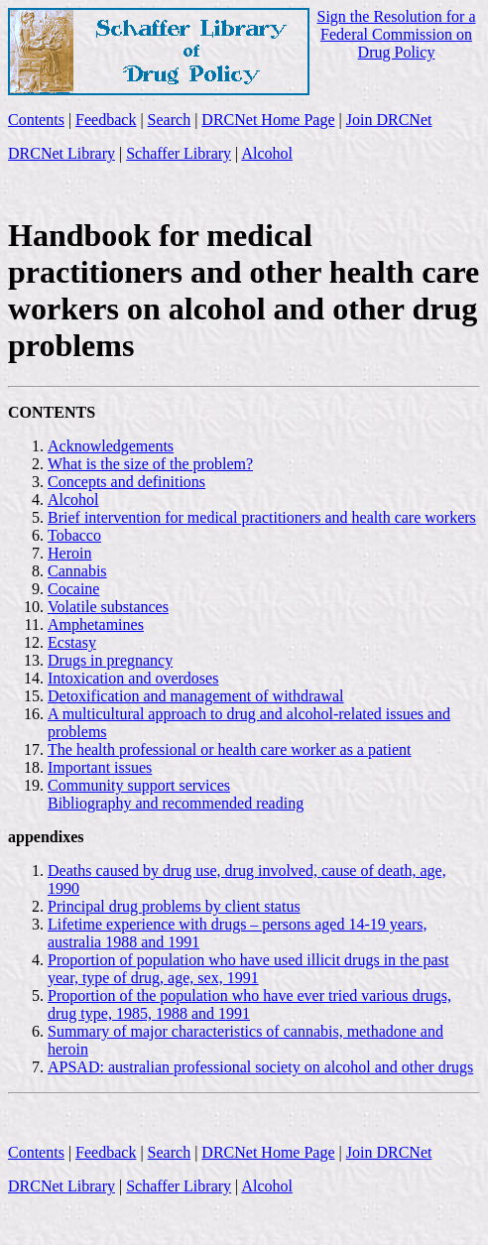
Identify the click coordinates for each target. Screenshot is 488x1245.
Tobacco (74, 535)
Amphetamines (96, 624)
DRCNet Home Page (267, 119)
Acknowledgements (111, 445)
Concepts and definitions (126, 481)
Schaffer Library (178, 153)
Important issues (100, 767)
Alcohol (267, 153)
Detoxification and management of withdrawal (196, 695)
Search (169, 119)
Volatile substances (108, 606)
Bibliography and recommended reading (176, 803)
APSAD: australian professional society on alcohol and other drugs (260, 1066)
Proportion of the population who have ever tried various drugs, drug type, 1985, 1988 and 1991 (249, 1004)
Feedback (105, 119)
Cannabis (77, 570)
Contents (36, 119)
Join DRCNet (389, 119)
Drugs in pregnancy (110, 660)
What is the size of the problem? (150, 463)
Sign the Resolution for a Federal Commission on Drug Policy (396, 34)
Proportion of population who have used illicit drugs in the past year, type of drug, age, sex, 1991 (248, 968)
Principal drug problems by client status (174, 906)
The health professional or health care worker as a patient (230, 749)
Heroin (69, 553)
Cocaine (73, 588)
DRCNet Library (61, 153)
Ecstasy (72, 642)
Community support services (139, 785)
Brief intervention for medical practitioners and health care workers (262, 517)
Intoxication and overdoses (133, 678)
